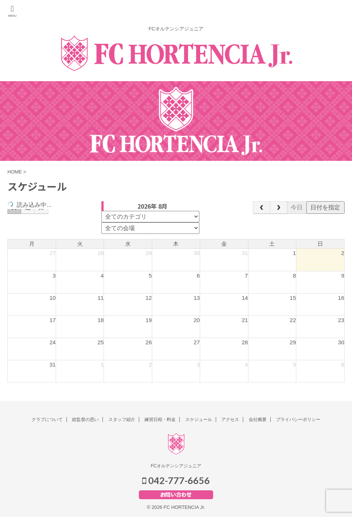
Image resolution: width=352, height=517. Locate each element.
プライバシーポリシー (298, 419)
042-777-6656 (176, 480)
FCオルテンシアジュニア (176, 465)
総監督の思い (85, 419)
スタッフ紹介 (121, 419)
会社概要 (258, 419)
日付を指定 (325, 207)
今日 (297, 207)
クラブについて (47, 419)
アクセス (230, 419)
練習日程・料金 (160, 419)
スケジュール (198, 419)
